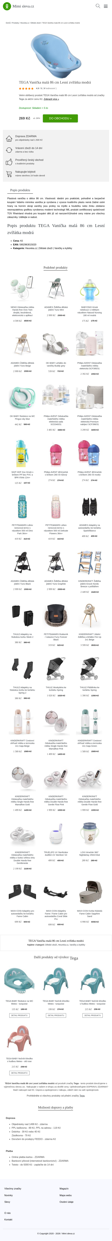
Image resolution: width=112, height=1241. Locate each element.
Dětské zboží (36, 23)
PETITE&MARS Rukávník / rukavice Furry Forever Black (56, 637)
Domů (8, 23)
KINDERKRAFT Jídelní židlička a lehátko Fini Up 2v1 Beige (89, 637)
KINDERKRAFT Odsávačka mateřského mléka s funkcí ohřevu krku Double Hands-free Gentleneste (22, 857)
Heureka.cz (24, 23)
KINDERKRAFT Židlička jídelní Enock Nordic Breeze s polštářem (89, 584)
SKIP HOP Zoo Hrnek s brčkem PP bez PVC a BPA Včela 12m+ (22, 475)
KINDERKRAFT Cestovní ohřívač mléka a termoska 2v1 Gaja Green (90, 743)
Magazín (64, 1188)
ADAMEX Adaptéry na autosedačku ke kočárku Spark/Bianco (89, 528)
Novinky (8, 1195)
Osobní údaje (67, 1202)
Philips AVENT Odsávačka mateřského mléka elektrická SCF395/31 (89, 366)
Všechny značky (12, 1188)
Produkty (15, 23)
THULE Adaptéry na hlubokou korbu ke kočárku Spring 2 (22, 690)
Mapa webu (66, 1195)
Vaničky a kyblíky (77, 945)
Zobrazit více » (51, 99)
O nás (7, 1213)
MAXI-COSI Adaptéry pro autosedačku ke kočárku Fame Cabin (22, 913)
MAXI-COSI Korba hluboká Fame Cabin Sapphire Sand (89, 913)
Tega (21, 99)
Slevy (7, 1202)
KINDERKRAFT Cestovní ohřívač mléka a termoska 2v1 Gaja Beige (22, 743)
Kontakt (8, 1219)
